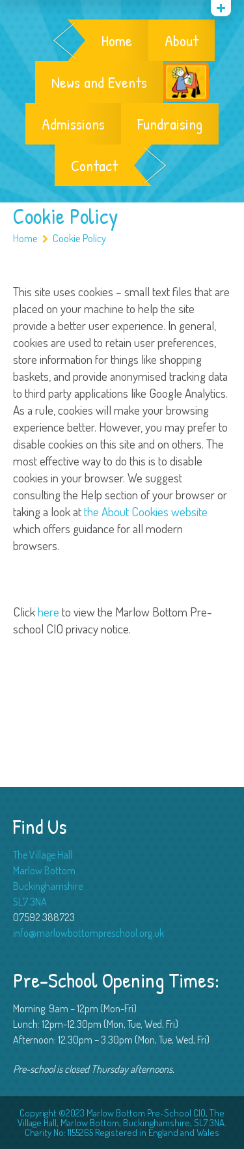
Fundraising (170, 124)
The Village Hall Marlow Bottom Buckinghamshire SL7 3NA (48, 878)
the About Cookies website (146, 511)
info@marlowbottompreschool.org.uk (88, 932)
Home (116, 40)
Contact (94, 165)
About (181, 40)
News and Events (99, 82)
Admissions (73, 124)
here (48, 611)
